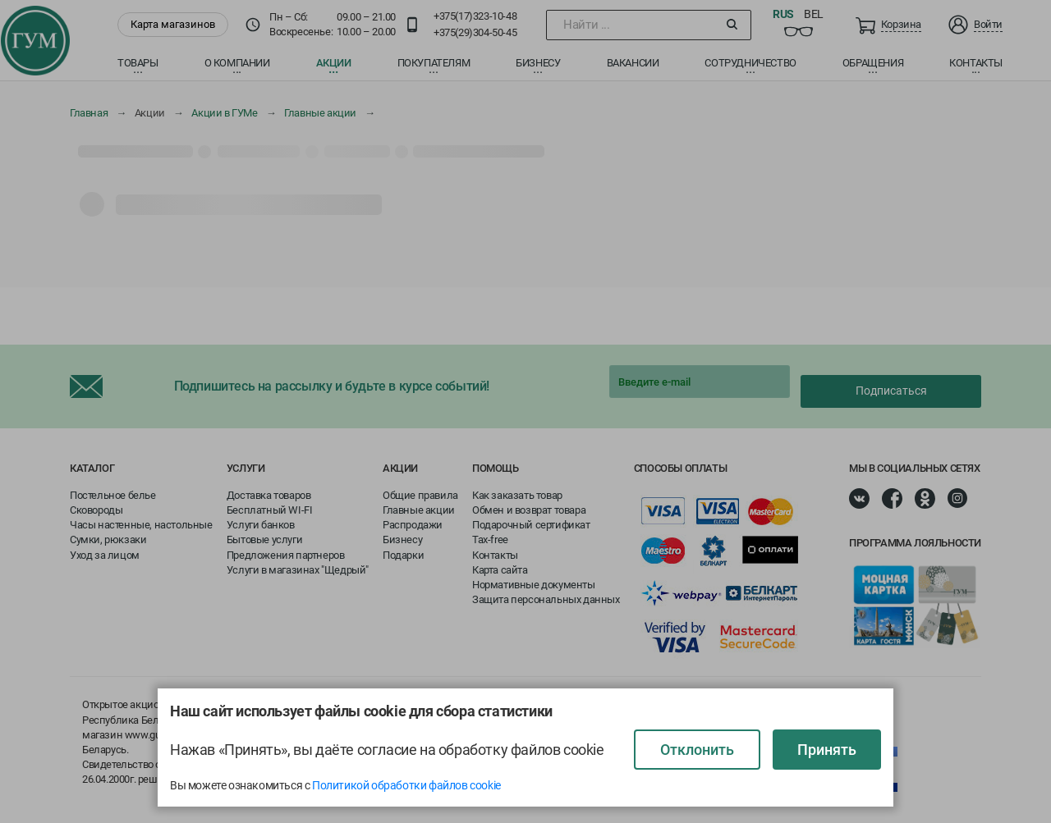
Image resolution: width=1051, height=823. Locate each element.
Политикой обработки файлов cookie (406, 785)
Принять (826, 749)
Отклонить (697, 749)
